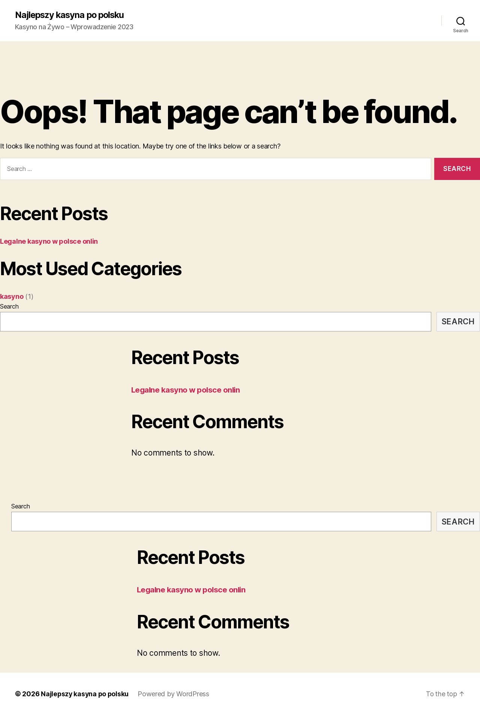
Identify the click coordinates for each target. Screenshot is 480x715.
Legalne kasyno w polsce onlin (49, 241)
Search (9, 306)
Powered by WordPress (175, 694)
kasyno (11, 296)
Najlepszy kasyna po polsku (71, 14)
